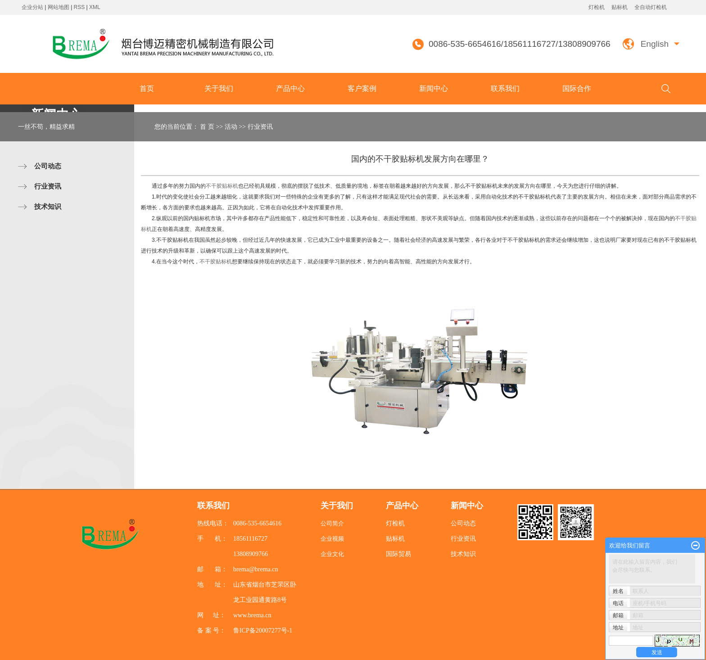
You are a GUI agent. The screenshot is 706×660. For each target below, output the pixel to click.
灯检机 (596, 7)
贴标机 (619, 7)
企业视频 (332, 538)
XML (94, 7)
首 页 (207, 126)
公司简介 (332, 523)
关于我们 (218, 88)
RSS (79, 7)
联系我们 (505, 88)
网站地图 (59, 7)
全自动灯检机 (650, 7)
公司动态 (47, 166)
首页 (147, 88)
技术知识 (47, 206)
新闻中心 (433, 88)
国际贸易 (398, 554)
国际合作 (576, 88)
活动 (231, 126)
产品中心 (290, 88)
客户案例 (362, 88)
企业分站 (32, 7)
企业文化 (332, 554)
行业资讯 (47, 186)
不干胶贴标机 (222, 186)
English (655, 44)
